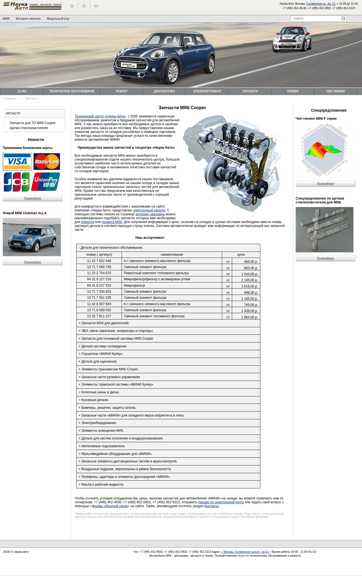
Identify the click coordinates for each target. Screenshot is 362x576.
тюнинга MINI (112, 222)
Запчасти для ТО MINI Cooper (33, 123)
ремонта (87, 222)
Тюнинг (293, 91)
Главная (9, 98)
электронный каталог (149, 210)
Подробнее (32, 198)
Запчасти (250, 91)
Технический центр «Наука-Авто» (100, 116)
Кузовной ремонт (207, 91)
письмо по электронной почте (221, 502)
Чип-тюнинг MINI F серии (316, 119)
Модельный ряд (58, 18)
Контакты (211, 506)
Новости (36, 139)
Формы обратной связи (110, 506)
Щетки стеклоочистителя (29, 128)
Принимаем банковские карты (28, 148)
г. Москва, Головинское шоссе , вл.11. (245, 551)
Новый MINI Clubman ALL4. (25, 213)
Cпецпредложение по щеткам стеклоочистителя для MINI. (320, 200)
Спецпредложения (329, 110)
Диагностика (164, 91)
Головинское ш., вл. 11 (320, 3)
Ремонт (122, 91)
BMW (6, 18)
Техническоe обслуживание (72, 91)
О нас (22, 91)
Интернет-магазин (28, 18)
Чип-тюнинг (335, 91)
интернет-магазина (150, 214)
